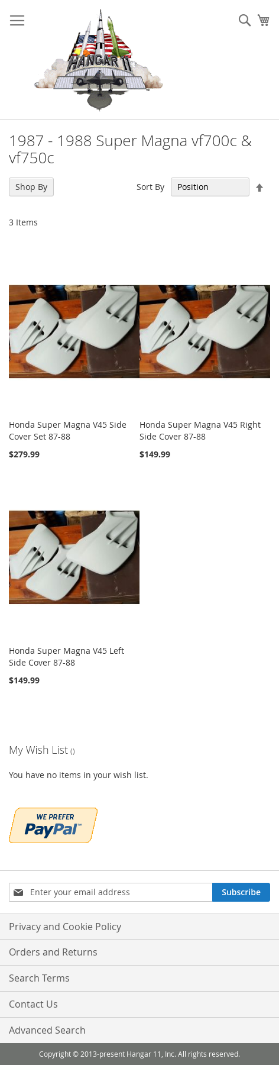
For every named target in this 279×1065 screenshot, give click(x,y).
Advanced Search (47, 1030)
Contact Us (33, 1004)
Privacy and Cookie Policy (65, 926)
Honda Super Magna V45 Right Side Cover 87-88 (200, 430)
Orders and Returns (53, 951)
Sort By (150, 186)
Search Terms (39, 978)
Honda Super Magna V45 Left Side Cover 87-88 (66, 656)
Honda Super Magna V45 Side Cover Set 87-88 (67, 430)
